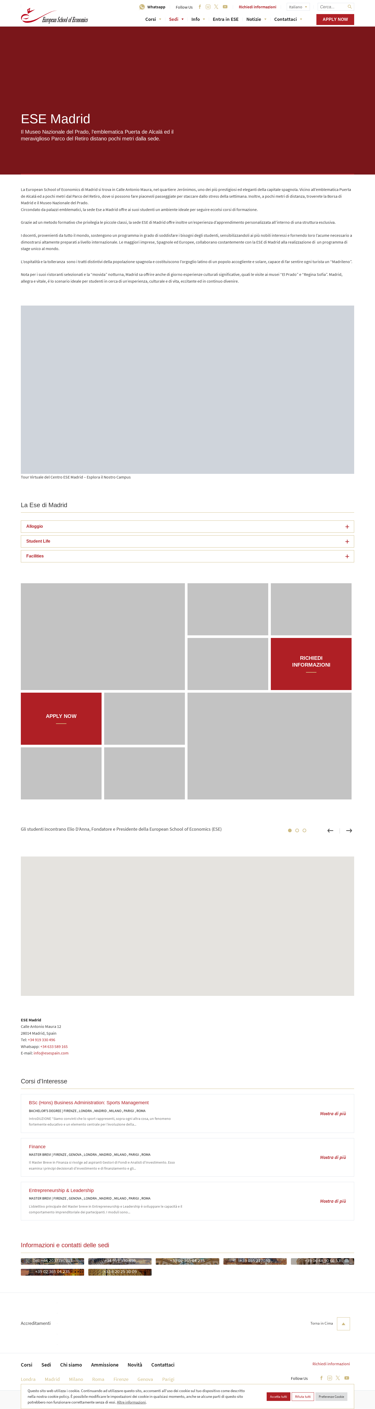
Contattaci (288, 19)
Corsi (153, 19)
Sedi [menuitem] (46, 1364)
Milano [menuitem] (76, 1379)
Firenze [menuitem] (121, 1379)
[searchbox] (336, 7)
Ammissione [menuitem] (104, 1364)
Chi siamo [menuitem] (71, 1364)
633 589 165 (57, 1046)
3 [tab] (304, 830)
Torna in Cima (330, 1323)
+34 (43, 1046)
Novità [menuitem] (135, 1364)
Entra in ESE (226, 19)
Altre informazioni (131, 1402)
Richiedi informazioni (257, 6)
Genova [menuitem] (145, 1379)
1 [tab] (290, 830)
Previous (330, 831)
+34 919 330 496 (41, 1039)
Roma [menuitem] (98, 1379)
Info (198, 19)
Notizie (256, 19)
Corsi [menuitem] (26, 1364)
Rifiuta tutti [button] (303, 1396)
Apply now (335, 19)
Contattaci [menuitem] (162, 1364)
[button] (187, 526)
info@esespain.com (51, 1053)
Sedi (176, 19)
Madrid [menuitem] (52, 1379)
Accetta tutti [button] (278, 1396)
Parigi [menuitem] (168, 1379)
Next (349, 831)
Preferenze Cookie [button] (331, 1396)
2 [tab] (297, 830)
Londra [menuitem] (28, 1379)
